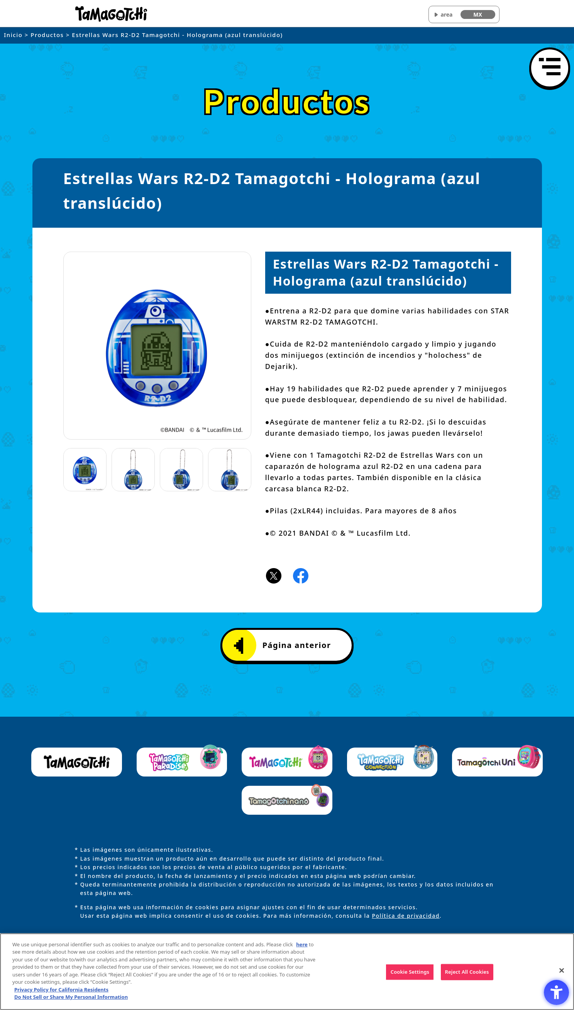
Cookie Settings (410, 978)
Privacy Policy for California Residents (61, 996)
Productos (47, 35)
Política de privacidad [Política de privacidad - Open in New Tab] (405, 915)
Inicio (13, 35)
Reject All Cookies (467, 978)
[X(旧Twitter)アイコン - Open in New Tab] (273, 575)
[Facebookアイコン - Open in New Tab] (300, 575)
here (302, 950)
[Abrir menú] (549, 67)
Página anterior (282, 646)
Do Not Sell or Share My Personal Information (71, 1003)
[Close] (561, 977)
